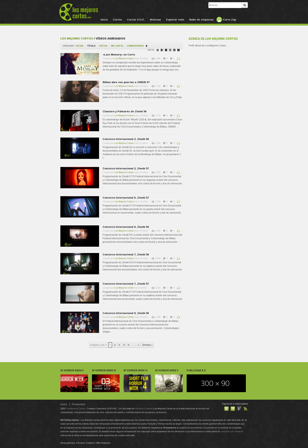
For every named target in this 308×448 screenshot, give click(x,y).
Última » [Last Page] (147, 345)
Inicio (104, 19)
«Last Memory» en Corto (119, 54)
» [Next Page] (138, 345)
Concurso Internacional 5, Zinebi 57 (126, 197)
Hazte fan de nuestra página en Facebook (232, 408)
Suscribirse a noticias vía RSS (245, 408)
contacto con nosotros (232, 431)
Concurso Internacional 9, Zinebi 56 (126, 313)
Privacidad (78, 404)
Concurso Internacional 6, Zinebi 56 (126, 226)
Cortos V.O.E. (136, 19)
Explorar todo (175, 19)
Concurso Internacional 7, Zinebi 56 (126, 254)
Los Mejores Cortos (76, 38)
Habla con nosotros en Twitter (226, 408)
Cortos (117, 19)
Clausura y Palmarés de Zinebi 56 (124, 111)
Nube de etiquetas (201, 19)
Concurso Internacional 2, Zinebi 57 (126, 168)
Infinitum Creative (144, 408)
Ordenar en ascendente (146, 46)
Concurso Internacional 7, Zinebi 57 (126, 283)
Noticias (155, 19)
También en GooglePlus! (239, 408)
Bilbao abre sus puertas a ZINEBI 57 (126, 82)
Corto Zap (229, 19)
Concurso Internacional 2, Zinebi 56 (126, 139)
